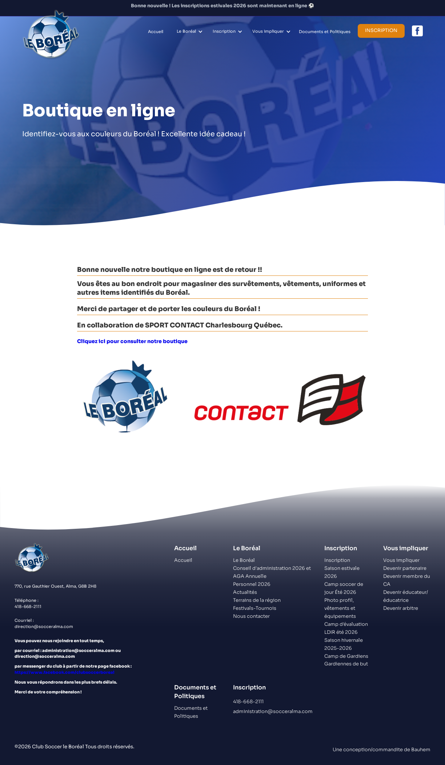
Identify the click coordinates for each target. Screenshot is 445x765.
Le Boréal (186, 31)
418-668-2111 (248, 701)
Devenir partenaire (404, 568)
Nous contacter (251, 616)
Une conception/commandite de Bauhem (381, 749)
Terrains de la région (257, 600)
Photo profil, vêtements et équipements (340, 608)
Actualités (245, 592)
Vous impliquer (268, 31)
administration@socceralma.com (273, 711)
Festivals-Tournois (254, 608)
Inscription (224, 31)
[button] (188, 31)
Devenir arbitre (400, 608)
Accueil (155, 31)
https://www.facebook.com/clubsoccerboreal (65, 672)
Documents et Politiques (324, 31)
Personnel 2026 (251, 584)
